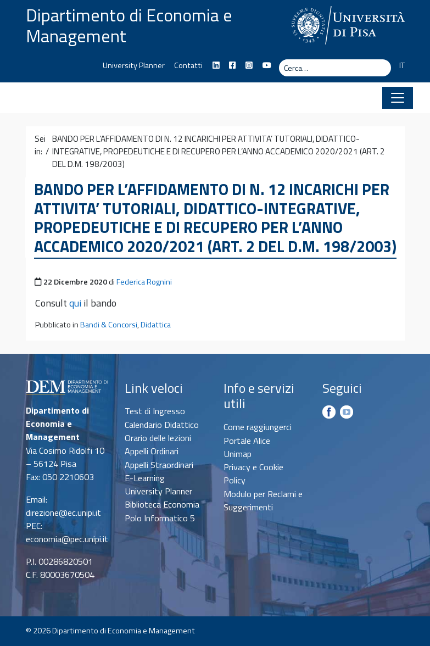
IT (402, 65)
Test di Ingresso (155, 410)
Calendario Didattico (162, 424)
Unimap (238, 453)
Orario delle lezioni (158, 437)
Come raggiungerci (258, 426)
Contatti (188, 65)
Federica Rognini (144, 282)
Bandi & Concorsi (108, 325)
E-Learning (145, 477)
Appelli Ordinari (151, 451)
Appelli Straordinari (159, 464)
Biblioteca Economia (162, 504)
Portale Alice (247, 440)
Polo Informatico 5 (160, 518)
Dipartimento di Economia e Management (129, 25)
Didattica (156, 325)
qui (75, 303)
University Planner (134, 65)
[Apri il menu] (397, 98)
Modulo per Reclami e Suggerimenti (263, 500)
